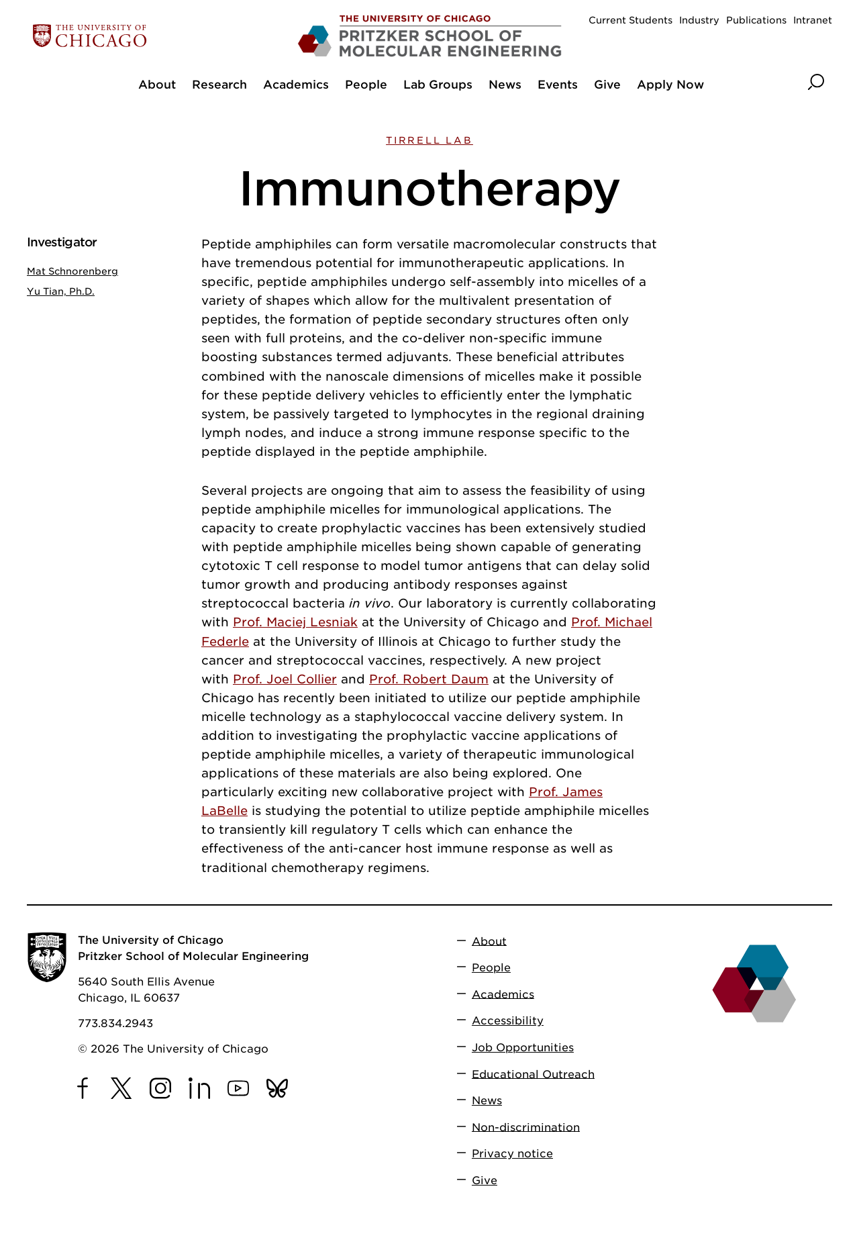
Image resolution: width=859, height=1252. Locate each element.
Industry (699, 20)
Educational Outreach (533, 1073)
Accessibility (508, 1020)
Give (484, 1180)
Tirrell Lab (429, 140)
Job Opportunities (523, 1047)
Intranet (812, 20)
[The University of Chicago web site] (159, 35)
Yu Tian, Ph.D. (61, 291)
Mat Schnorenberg (72, 271)
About (489, 940)
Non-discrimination (526, 1126)
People (491, 967)
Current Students (630, 20)
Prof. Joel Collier (285, 679)
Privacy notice (512, 1153)
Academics (503, 994)
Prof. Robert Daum (429, 679)
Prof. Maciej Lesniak (295, 622)
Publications (756, 20)
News (487, 1100)
